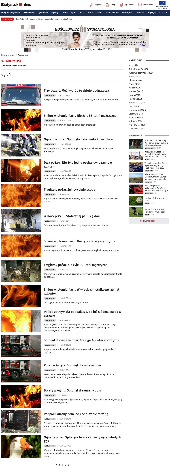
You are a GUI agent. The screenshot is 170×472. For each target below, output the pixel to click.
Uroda (132, 95)
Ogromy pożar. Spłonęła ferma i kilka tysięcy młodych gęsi (82, 439)
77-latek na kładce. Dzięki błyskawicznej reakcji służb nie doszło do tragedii (155, 165)
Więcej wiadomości (147, 221)
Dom (131, 106)
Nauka (99, 12)
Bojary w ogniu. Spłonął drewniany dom (72, 390)
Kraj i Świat (134, 125)
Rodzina (133, 99)
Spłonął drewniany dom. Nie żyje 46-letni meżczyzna (81, 340)
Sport (73, 12)
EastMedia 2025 (22, 19)
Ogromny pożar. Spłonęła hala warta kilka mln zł (78, 139)
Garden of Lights (36, 19)
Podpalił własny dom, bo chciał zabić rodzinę (76, 414)
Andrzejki (49, 19)
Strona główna (7, 55)
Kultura (64, 12)
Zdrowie (140, 12)
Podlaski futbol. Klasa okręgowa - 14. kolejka (154, 210)
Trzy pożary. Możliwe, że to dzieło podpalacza (76, 90)
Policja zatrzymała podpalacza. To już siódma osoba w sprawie (82, 314)
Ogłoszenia (127, 5)
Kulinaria (133, 121)
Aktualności (49, 95)
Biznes (91, 12)
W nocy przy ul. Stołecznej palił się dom (72, 216)
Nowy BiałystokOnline (63, 19)
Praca (82, 12)
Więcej (163, 12)
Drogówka (133, 114)
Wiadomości (29, 12)
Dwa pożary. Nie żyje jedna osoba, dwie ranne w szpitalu (78, 164)
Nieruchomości (112, 12)
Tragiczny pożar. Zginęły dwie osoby (69, 189)
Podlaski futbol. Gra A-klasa (154, 199)
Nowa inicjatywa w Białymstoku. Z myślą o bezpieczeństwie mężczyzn (156, 188)
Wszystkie (133, 65)
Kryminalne (134, 110)
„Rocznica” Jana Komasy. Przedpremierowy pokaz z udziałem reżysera (156, 143)
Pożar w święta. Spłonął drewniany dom (72, 365)
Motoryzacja (127, 12)
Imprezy (95, 5)
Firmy (110, 5)
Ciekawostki (134, 128)
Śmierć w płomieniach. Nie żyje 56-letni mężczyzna (80, 116)
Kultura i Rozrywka (137, 73)
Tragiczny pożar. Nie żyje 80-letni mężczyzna (75, 265)
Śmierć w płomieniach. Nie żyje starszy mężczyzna (79, 241)
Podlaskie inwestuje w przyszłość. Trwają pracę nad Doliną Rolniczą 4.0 (155, 154)
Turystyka (151, 12)
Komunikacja (145, 5)
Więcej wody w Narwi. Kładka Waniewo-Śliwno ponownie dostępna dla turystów (155, 176)
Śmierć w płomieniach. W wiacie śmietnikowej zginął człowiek (81, 291)
